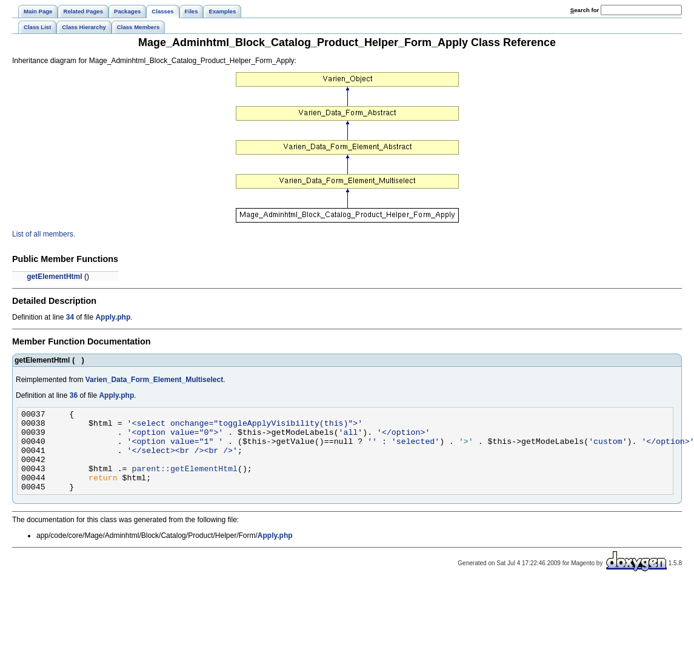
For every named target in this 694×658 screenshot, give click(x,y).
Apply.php (112, 317)
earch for (585, 10)
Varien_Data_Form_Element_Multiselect (154, 379)
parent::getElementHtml (185, 480)
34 (70, 317)
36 (74, 395)
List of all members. (43, 234)
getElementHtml (54, 276)
